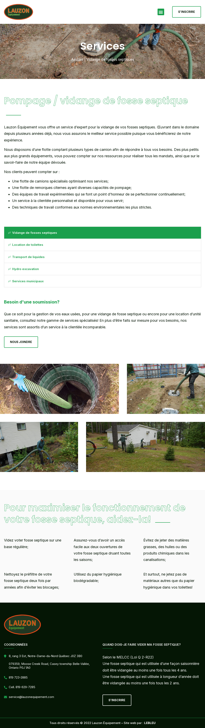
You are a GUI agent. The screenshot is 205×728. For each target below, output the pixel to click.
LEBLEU (150, 723)
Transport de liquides (26, 257)
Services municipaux (26, 281)
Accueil (77, 59)
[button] (161, 12)
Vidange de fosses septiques (32, 233)
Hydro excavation (23, 269)
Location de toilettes (25, 245)
